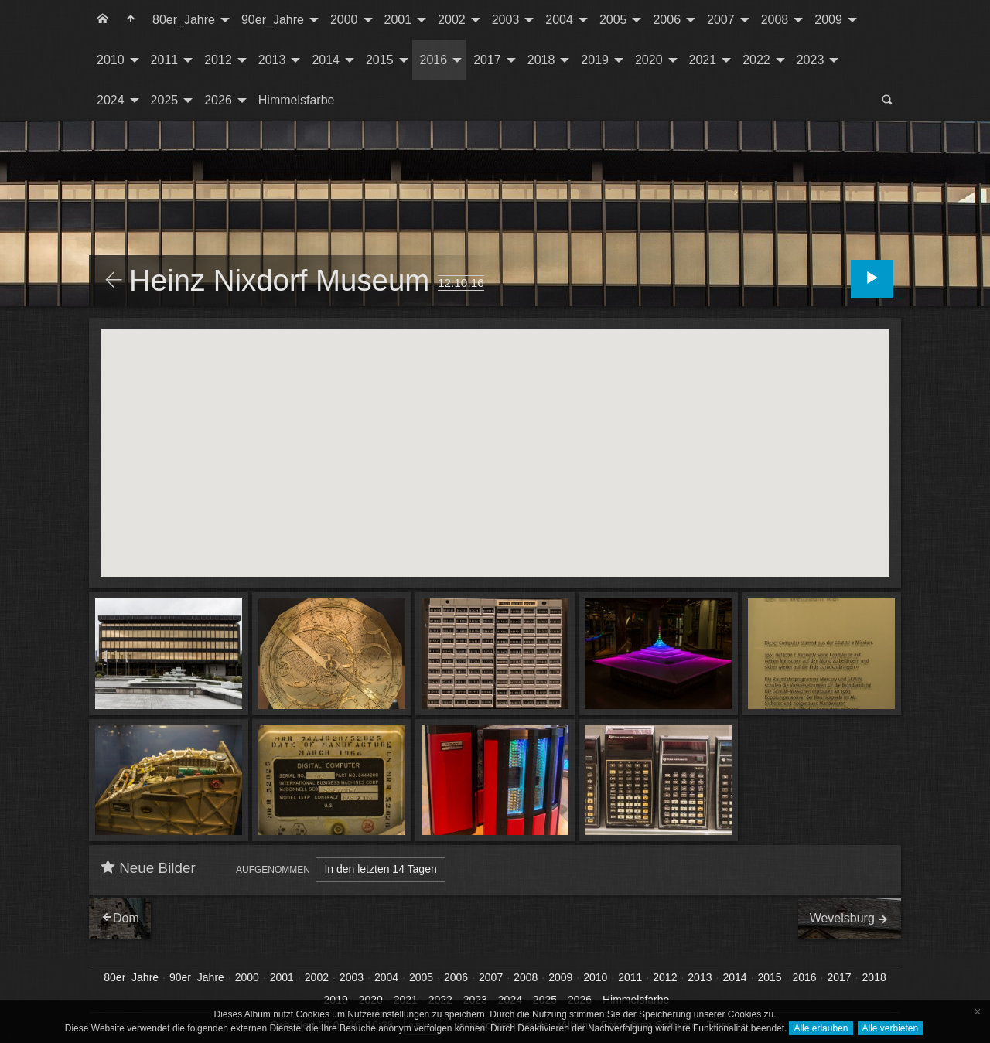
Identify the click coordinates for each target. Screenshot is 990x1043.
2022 (756, 59)
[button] (577, 427)
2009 (828, 19)
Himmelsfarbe (296, 100)
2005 (613, 19)
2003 (506, 19)
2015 (380, 59)
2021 (703, 59)
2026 (218, 100)
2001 (398, 19)
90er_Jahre (272, 19)
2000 (344, 19)
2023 (810, 59)
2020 (649, 59)
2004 (559, 19)
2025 (165, 100)
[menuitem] (103, 20)
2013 (272, 59)
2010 (111, 59)
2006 (667, 19)
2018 (541, 59)
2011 (165, 59)
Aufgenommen (273, 869)
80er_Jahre (183, 19)
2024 (111, 100)
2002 (452, 19)
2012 (218, 59)
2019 (595, 59)
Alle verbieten (890, 1028)
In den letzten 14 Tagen (380, 869)
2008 (775, 19)
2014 (326, 59)
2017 (487, 59)
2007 (721, 19)
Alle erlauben (821, 1028)
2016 (434, 59)
